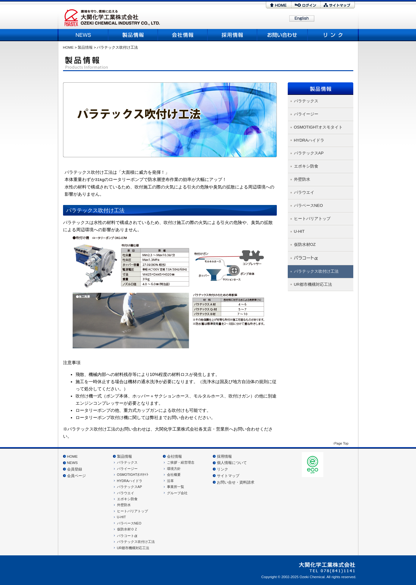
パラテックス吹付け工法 (136, 542)
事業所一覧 (175, 487)
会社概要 (183, 35)
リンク (332, 35)
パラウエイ (125, 493)
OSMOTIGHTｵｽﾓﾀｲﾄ (133, 474)
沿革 (170, 481)
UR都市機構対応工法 (133, 548)
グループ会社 (177, 493)
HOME (278, 5)
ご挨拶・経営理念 (180, 462)
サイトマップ (338, 5)
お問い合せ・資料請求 (235, 482)
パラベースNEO (129, 523)
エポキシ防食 (127, 499)
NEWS (84, 35)
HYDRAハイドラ (130, 481)
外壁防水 (124, 505)
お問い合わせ (282, 35)
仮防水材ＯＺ (127, 529)
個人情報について (232, 463)
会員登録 (74, 469)
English (301, 18)
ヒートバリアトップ (132, 511)
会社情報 (174, 456)
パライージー (127, 468)
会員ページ (76, 476)
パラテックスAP (129, 487)
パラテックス (127, 462)
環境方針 (174, 468)
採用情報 (232, 35)
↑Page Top (341, 443)
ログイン (306, 5)
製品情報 (133, 35)
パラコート (127, 536)
